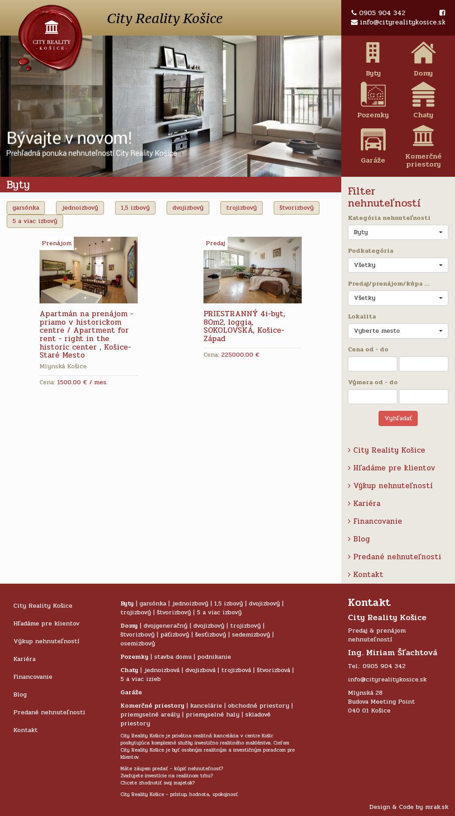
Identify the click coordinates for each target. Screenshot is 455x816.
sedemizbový (251, 634)
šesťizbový (210, 634)
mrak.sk (436, 807)
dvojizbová (200, 670)
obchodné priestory (258, 705)
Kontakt (365, 575)
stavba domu (173, 656)
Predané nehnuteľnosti (394, 557)
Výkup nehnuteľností (390, 486)
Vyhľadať (398, 418)
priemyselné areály (150, 714)
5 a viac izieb (140, 679)
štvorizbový (296, 207)
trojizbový (241, 207)
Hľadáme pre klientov (391, 468)
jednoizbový (80, 207)
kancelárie (206, 705)
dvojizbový (188, 207)
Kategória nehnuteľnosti (389, 218)
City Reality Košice (386, 450)
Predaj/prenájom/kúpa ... (389, 283)
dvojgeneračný (166, 625)
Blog (359, 539)
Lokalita (362, 316)
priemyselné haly (212, 714)
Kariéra (364, 504)
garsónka (25, 207)
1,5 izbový (135, 207)
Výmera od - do (373, 382)
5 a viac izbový (34, 221)
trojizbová (236, 670)
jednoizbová (162, 670)
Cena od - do (368, 349)
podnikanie (214, 656)
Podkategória (370, 251)
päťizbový (174, 634)
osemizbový (137, 643)
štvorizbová (273, 670)
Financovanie (375, 521)
